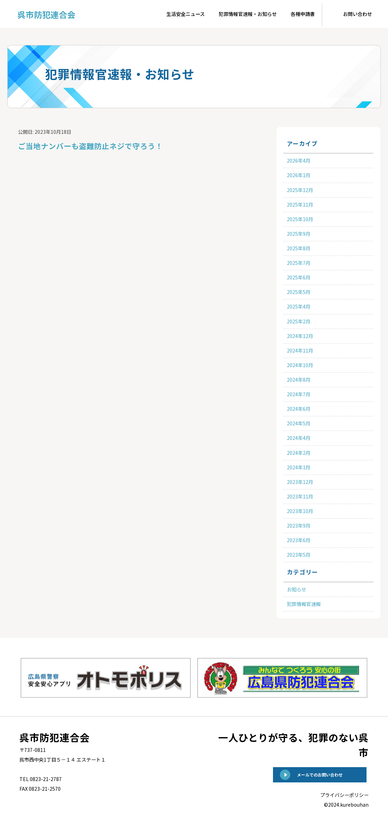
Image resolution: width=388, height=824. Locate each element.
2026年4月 (298, 160)
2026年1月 (298, 175)
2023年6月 (298, 540)
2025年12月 (300, 190)
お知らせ (296, 589)
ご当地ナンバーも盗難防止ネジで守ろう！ (123, 144)
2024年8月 (298, 379)
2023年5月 (298, 554)
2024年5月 (298, 423)
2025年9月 (298, 233)
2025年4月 (298, 306)
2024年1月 (298, 467)
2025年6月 (298, 277)
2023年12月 (300, 481)
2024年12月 (300, 335)
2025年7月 (298, 262)
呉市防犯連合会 (40, 12)
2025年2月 (298, 321)
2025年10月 (300, 219)
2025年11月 (300, 204)
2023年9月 (298, 525)
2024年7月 (298, 394)
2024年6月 (298, 408)
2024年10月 (300, 365)
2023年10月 (300, 511)
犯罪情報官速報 (304, 603)
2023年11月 (300, 496)
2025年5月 (298, 291)
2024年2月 (298, 452)
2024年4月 (298, 437)
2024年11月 (300, 350)
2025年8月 (298, 248)
